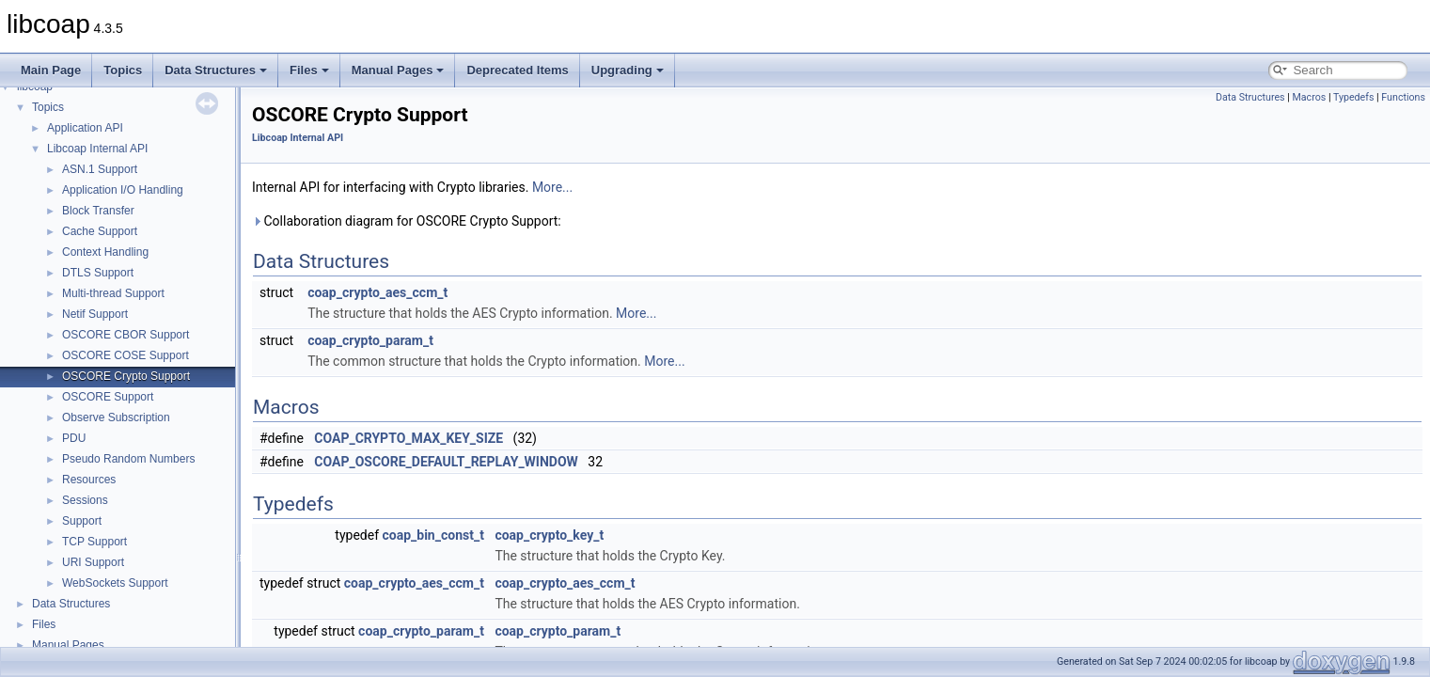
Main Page (51, 70)
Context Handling (105, 252)
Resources (89, 479)
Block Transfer (98, 210)
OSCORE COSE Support (125, 355)
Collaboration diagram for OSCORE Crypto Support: (406, 220)
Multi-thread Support (113, 293)
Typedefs (1354, 97)
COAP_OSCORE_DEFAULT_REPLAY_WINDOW (446, 461)
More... (552, 187)
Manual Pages (398, 70)
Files (309, 70)
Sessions (85, 500)
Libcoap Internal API (97, 148)
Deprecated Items (517, 70)
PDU (74, 438)
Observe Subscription (116, 417)
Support (82, 520)
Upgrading (627, 70)
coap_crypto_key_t (549, 535)
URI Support (93, 562)
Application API (85, 127)
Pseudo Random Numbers (128, 458)
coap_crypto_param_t (370, 340)
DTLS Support (98, 272)
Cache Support (99, 231)
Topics (122, 70)
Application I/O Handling (122, 190)
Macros (1309, 97)
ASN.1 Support (99, 169)
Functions (1403, 97)
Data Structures (216, 70)
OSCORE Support (107, 396)
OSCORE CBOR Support (125, 334)
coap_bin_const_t (433, 535)
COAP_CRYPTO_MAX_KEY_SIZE (408, 438)
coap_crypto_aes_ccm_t (377, 292)
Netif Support (95, 314)
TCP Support (94, 541)
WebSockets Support (115, 583)
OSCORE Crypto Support (126, 376)
